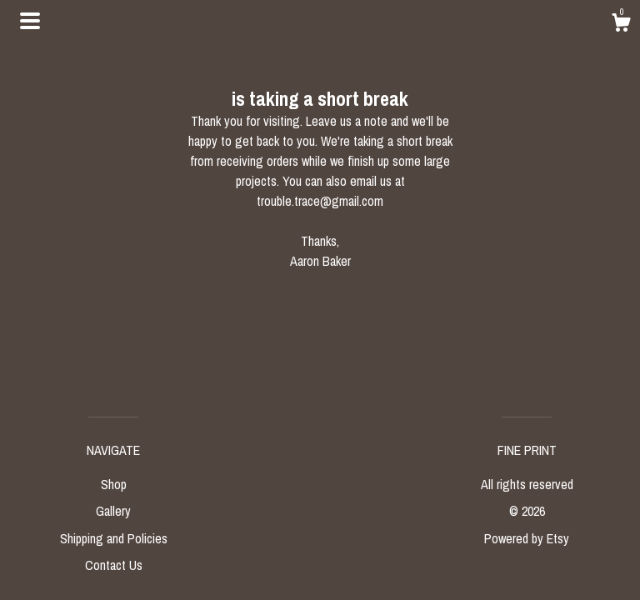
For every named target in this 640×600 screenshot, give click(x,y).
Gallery (113, 511)
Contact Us (113, 565)
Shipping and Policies (114, 538)
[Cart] (621, 25)
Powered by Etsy (526, 538)
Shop (114, 484)
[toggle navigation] (30, 20)
